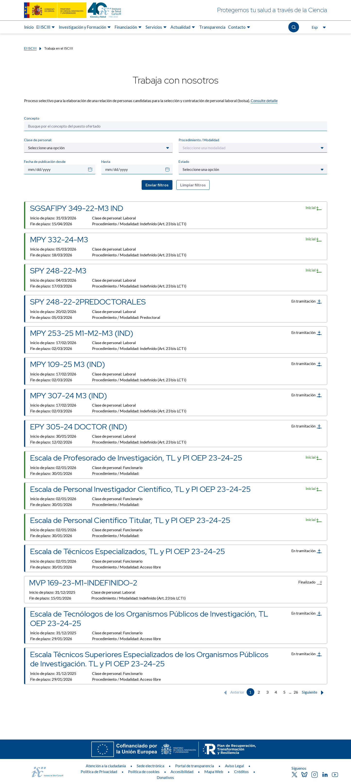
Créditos (241, 771)
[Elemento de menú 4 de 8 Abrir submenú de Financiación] (129, 27)
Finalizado (310, 582)
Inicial (314, 208)
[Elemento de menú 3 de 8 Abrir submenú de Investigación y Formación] (85, 27)
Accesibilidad (182, 771)
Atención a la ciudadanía (106, 765)
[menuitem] (29, 27)
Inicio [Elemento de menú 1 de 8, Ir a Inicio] (29, 27)
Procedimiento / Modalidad (199, 140)
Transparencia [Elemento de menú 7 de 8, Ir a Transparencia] (212, 27)
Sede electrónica (150, 765)
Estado (184, 161)
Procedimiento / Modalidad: (139, 223)
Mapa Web (213, 771)
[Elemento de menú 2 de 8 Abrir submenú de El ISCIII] (46, 27)
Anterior (233, 693)
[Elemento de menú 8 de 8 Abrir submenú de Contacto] (239, 27)
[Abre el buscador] (293, 27)
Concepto (31, 118)
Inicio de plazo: (53, 218)
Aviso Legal (234, 765)
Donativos (165, 777)
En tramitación (306, 302)
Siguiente (314, 693)
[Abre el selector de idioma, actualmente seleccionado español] (318, 27)
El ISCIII (30, 48)
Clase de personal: (38, 140)
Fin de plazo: (51, 223)
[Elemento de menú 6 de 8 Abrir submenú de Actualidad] (183, 27)
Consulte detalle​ (264, 100)
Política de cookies (144, 771)
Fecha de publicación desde (45, 161)
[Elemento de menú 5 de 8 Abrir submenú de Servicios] (157, 27)
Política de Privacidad (99, 771)
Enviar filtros (157, 185)
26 (296, 692)
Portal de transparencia (194, 765)
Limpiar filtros (193, 185)
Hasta (105, 161)
